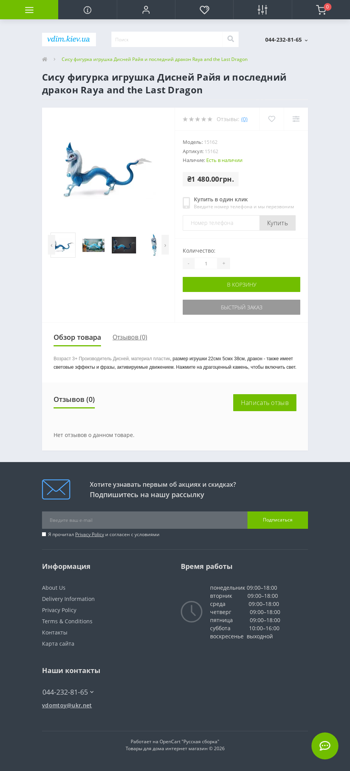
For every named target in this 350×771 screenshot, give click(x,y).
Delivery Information (68, 598)
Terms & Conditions (67, 621)
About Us (54, 587)
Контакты (54, 632)
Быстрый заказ (241, 307)
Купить (277, 223)
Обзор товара (77, 337)
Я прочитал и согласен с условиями (104, 534)
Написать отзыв (265, 402)
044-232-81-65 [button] (68, 692)
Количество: (199, 250)
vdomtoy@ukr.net (67, 705)
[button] (146, 9)
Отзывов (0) (130, 337)
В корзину (241, 284)
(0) (244, 119)
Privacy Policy (89, 534)
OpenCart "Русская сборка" (189, 741)
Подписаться (278, 519)
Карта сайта (58, 643)
